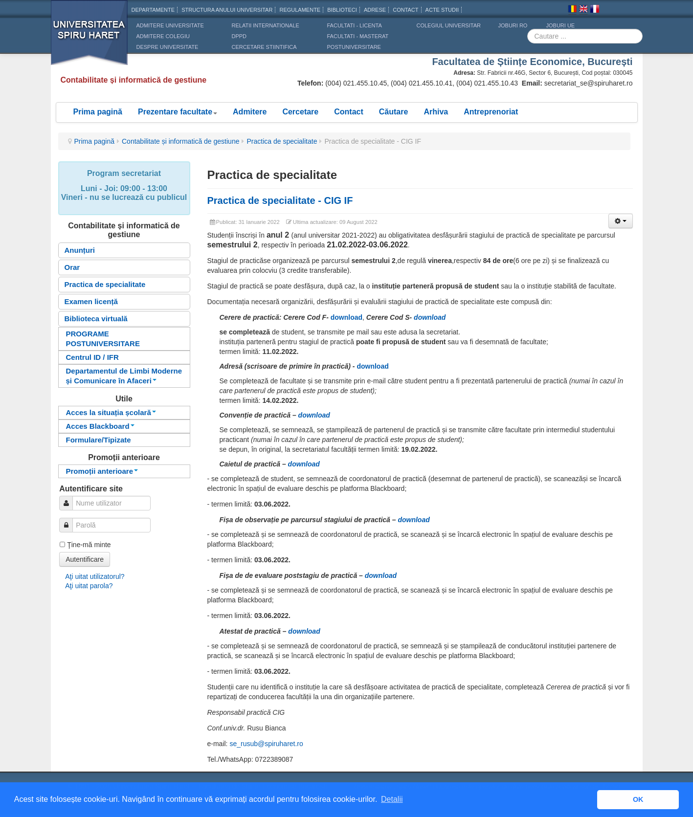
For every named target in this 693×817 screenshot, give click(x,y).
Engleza (583, 10)
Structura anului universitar (226, 10)
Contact (348, 112)
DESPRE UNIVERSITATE (167, 47)
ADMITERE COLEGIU (163, 36)
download (314, 415)
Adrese (375, 10)
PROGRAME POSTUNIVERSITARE (103, 339)
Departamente (153, 10)
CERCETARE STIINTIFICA (264, 47)
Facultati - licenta (354, 25)
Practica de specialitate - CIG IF (280, 200)
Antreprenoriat (491, 112)
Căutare (393, 112)
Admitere (250, 112)
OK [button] (638, 799)
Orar (72, 267)
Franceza (594, 10)
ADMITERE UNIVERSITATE (170, 25)
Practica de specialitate (281, 141)
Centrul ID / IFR (92, 357)
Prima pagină (97, 112)
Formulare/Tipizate (98, 440)
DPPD (239, 36)
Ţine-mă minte (89, 545)
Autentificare (85, 559)
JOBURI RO (513, 25)
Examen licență (91, 301)
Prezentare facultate (177, 112)
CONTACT (405, 10)
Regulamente (299, 10)
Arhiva (436, 112)
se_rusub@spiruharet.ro (266, 744)
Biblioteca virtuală (96, 318)
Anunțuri (80, 250)
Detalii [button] (391, 799)
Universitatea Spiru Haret (89, 38)
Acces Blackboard (100, 426)
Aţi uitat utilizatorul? (94, 576)
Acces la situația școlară (111, 412)
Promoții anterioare (102, 471)
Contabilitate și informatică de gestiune (180, 141)
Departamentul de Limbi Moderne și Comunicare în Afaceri (124, 376)
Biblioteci (342, 10)
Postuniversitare (354, 47)
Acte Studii (442, 10)
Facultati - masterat (358, 36)
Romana (572, 10)
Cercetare (300, 112)
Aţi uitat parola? (88, 586)
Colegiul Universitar (449, 25)
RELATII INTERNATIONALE (265, 25)
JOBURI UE (560, 25)
